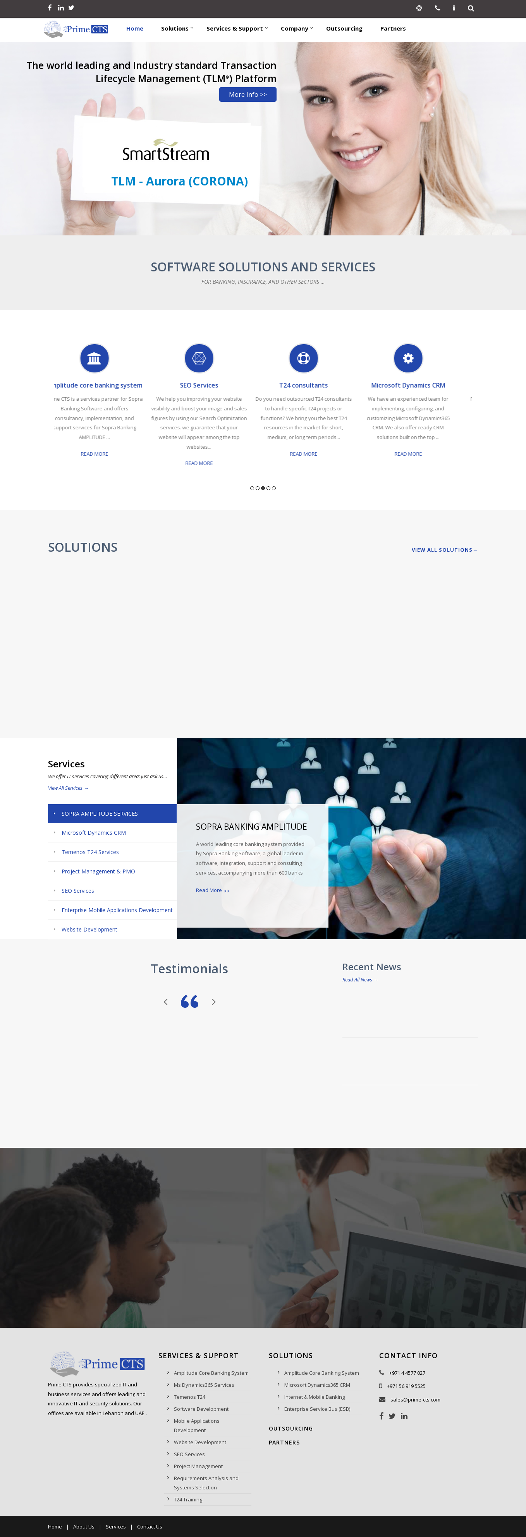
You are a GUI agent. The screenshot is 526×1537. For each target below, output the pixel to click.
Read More (106, 453)
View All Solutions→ (445, 549)
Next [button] (475, 415)
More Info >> (248, 94)
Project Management (198, 1466)
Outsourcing (291, 1428)
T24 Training (188, 1499)
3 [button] (263, 488)
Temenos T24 (189, 1396)
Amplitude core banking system (106, 385)
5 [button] (274, 488)
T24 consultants (315, 385)
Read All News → (360, 979)
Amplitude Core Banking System (211, 1372)
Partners (284, 1442)
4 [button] (268, 488)
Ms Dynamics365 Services (204, 1384)
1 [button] (252, 488)
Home (55, 1526)
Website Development (200, 1442)
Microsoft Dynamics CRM (420, 385)
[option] (106, 408)
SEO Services (211, 385)
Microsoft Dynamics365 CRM (317, 1384)
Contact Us (149, 1526)
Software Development (201, 1408)
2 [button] (258, 488)
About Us (84, 1526)
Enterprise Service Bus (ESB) (317, 1408)
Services (116, 1526)
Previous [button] (51, 415)
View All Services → (68, 787)
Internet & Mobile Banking (314, 1396)
